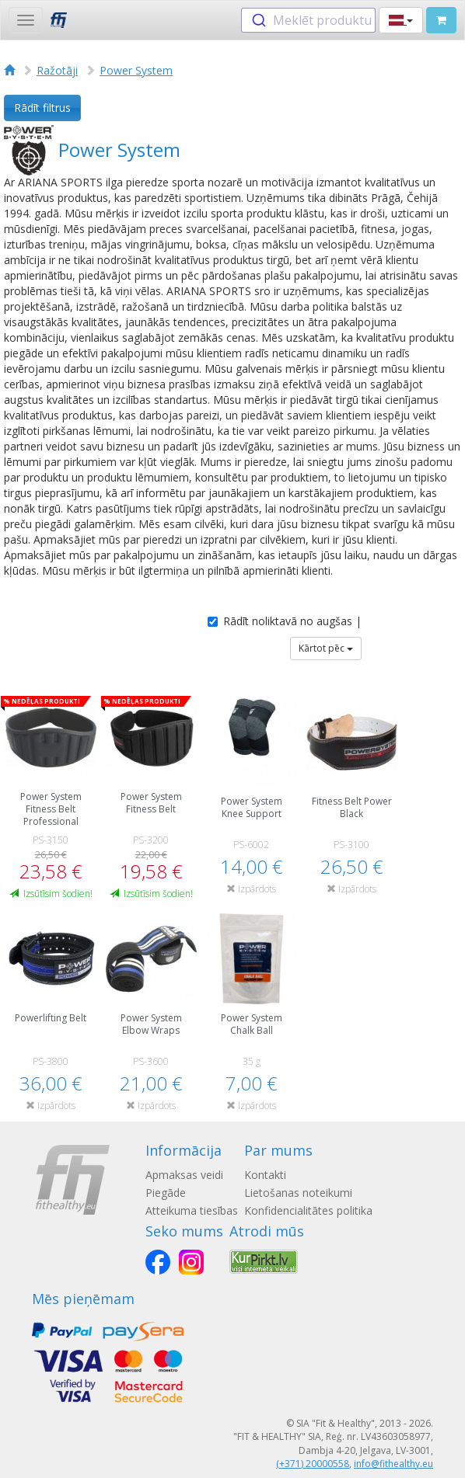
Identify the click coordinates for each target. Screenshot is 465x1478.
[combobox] (308, 20)
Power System (136, 70)
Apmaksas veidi (184, 1174)
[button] (401, 20)
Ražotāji (57, 70)
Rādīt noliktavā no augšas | (285, 621)
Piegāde (165, 1192)
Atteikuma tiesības (191, 1210)
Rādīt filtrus (42, 107)
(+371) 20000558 (312, 1463)
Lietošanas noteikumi (298, 1192)
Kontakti (265, 1174)
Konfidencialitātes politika (308, 1210)
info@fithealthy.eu (393, 1463)
